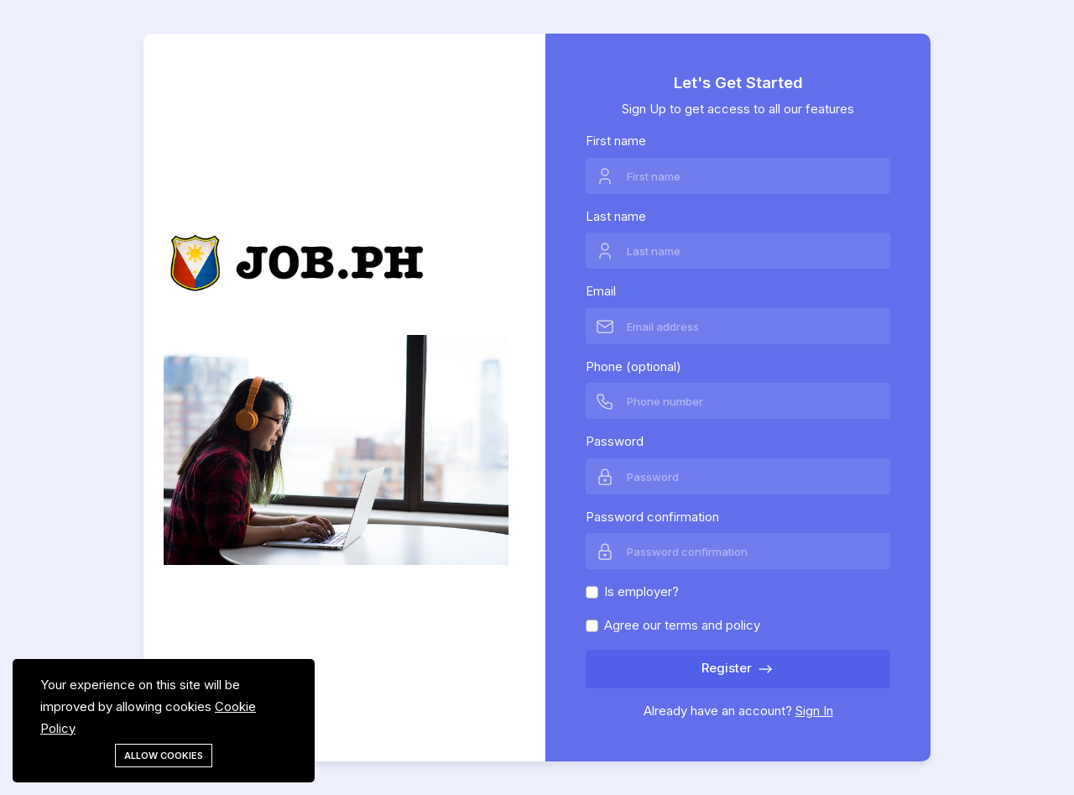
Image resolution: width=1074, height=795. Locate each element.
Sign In (814, 711)
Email (601, 291)
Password (615, 441)
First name (616, 141)
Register (738, 669)
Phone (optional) (633, 366)
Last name (616, 216)
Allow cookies (163, 755)
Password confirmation (652, 517)
